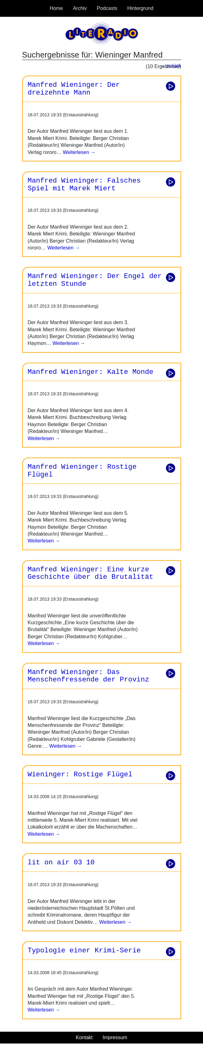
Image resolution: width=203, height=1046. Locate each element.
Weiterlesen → (78, 152)
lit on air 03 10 (61, 862)
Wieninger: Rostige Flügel (80, 774)
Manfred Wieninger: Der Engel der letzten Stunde (95, 280)
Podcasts (107, 8)
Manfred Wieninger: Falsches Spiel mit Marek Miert (84, 185)
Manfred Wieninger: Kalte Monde (90, 372)
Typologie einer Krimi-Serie (84, 950)
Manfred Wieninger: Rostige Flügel (82, 471)
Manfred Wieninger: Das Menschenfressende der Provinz (88, 676)
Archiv (80, 8)
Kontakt (84, 1037)
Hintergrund (140, 8)
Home (56, 8)
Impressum (115, 1037)
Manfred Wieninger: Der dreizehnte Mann (74, 89)
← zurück (170, 65)
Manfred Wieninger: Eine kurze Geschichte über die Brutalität (90, 573)
